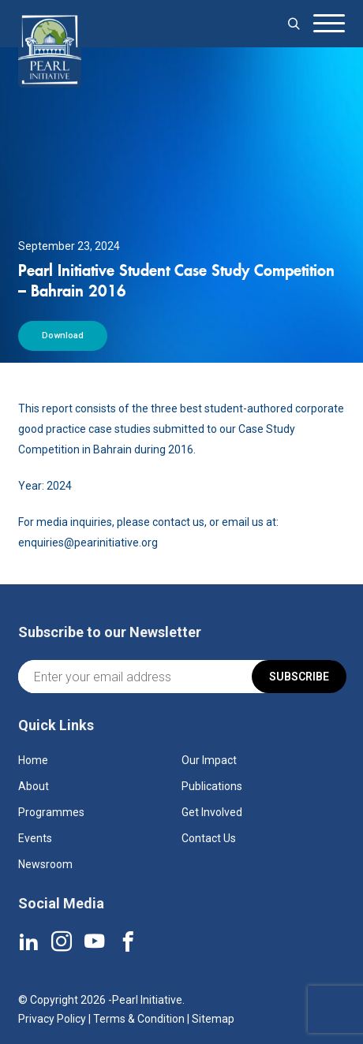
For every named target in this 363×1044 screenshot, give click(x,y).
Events (35, 838)
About (33, 786)
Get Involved (212, 812)
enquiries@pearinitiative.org (88, 542)
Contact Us (209, 838)
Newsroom (45, 864)
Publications (212, 786)
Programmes (51, 812)
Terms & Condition (139, 1018)
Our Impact (209, 760)
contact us (178, 522)
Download (63, 335)
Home (33, 760)
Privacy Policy (52, 1018)
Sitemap (213, 1018)
